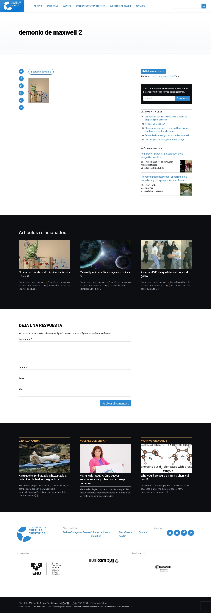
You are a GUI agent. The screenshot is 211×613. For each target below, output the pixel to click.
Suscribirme (182, 98)
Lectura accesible (41, 71)
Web (21, 389)
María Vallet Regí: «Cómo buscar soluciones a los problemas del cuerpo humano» (103, 479)
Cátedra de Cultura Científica (101, 534)
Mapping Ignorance (154, 440)
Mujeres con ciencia (93, 440)
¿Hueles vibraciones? (155, 124)
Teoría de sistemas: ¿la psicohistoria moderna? (167, 135)
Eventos (87, 532)
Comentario (25, 339)
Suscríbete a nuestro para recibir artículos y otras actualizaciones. (165, 90)
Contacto (143, 532)
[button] (21, 71)
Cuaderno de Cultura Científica (41, 607)
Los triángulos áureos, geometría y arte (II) (164, 139)
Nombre (23, 367)
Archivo (67, 532)
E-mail (23, 378)
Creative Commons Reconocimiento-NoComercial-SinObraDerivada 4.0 (102, 607)
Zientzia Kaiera (29, 440)
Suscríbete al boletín (126, 534)
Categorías (77, 532)
